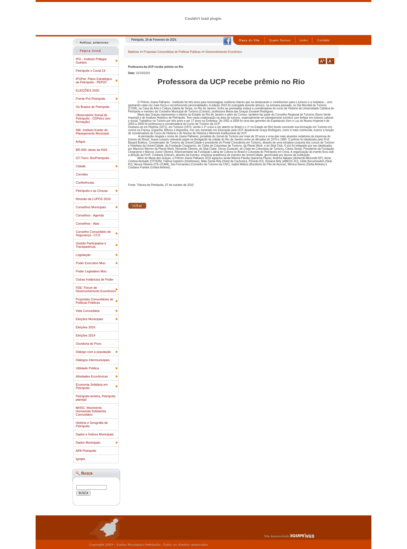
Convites (82, 174)
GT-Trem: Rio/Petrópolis (92, 158)
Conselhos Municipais (91, 207)
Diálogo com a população (93, 351)
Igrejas (80, 459)
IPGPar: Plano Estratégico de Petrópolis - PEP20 (94, 80)
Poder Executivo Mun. (91, 263)
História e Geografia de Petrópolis (92, 424)
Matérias (133, 51)
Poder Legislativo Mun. (91, 271)
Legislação (83, 255)
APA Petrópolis (86, 450)
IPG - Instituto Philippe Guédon (91, 60)
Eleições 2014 (85, 335)
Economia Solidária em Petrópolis (92, 386)
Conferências (85, 182)
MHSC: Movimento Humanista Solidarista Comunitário (91, 411)
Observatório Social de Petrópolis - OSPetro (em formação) (93, 118)
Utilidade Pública (87, 368)
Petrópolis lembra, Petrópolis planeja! (96, 397)
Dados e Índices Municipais (95, 434)
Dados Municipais (88, 442)
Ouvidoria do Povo (88, 343)
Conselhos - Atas (87, 223)
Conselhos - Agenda (90, 215)
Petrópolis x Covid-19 (90, 70)
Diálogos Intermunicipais (93, 360)
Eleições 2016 (85, 327)
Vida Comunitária (87, 311)
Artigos (80, 141)
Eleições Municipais (89, 319)
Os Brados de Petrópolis (92, 107)
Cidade (81, 166)
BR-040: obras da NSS (91, 149)
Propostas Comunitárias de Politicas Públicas (94, 301)
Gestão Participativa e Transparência (91, 245)
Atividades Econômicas (92, 376)
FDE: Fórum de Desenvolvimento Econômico (96, 289)
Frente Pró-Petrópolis (90, 98)
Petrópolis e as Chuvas (92, 190)
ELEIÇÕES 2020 (87, 90)
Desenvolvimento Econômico (223, 51)
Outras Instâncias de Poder (94, 279)
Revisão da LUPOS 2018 (93, 199)
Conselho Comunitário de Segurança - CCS (93, 233)
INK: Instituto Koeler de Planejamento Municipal (92, 131)
